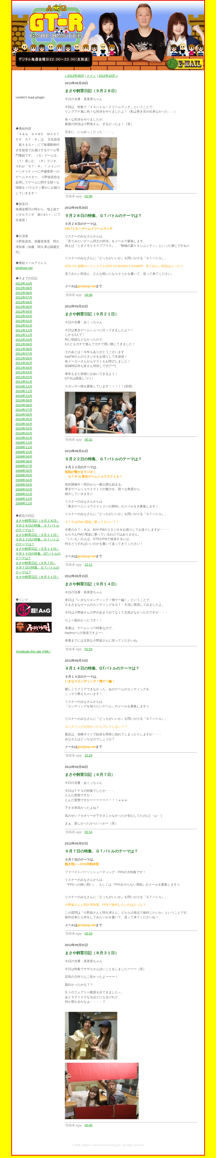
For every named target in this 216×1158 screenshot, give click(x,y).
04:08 (89, 295)
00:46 (89, 1125)
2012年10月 (24, 283)
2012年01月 (24, 325)
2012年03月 (24, 316)
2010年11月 (24, 391)
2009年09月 (24, 456)
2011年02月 (24, 377)
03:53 (89, 933)
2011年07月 (24, 353)
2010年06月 (24, 414)
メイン (91, 76)
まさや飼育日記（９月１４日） (37, 549)
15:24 (89, 755)
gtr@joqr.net (24, 268)
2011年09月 (24, 344)
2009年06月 (24, 471)
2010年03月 (24, 428)
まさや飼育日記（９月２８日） (37, 520)
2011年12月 (24, 330)
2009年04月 (24, 480)
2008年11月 (24, 503)
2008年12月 (24, 499)
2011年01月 (24, 382)
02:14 (89, 832)
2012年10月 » (108, 76)
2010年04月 (24, 424)
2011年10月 (24, 340)
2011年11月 (24, 335)
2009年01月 (24, 494)
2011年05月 (24, 363)
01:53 (89, 649)
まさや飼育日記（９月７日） (36, 563)
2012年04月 (24, 311)
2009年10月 (24, 452)
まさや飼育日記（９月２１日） (37, 535)
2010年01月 (24, 438)
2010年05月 (24, 419)
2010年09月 (24, 400)
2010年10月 (24, 396)
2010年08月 (24, 405)
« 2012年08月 (74, 76)
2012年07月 (24, 297)
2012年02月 (24, 321)
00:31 (89, 439)
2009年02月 (24, 489)
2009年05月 (24, 475)
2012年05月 (24, 307)
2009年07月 (24, 466)
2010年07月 (24, 410)
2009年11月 (24, 447)
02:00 (89, 196)
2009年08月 (24, 461)
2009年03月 (24, 484)
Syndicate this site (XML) (33, 651)
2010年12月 (24, 386)
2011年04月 (24, 368)
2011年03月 (24, 372)
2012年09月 (24, 288)
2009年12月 (24, 442)
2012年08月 (24, 293)
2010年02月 (24, 433)
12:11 (89, 564)
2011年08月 (24, 349)
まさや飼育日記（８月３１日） (37, 577)
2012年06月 (24, 302)
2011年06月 (24, 358)
